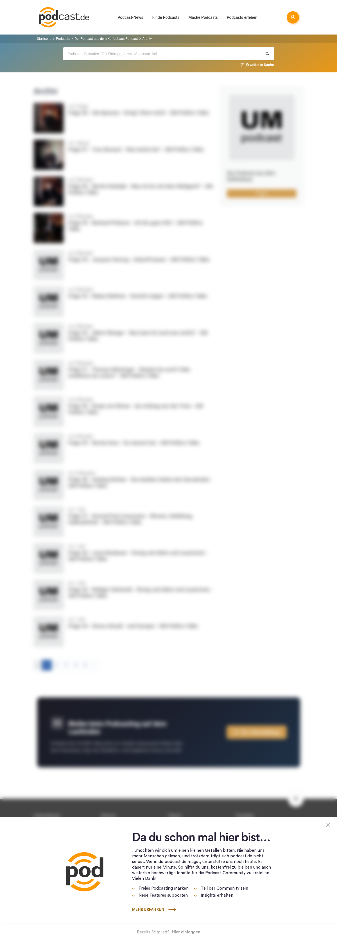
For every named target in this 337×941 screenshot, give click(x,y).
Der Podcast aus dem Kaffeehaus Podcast (106, 39)
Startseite (44, 39)
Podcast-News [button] (130, 17)
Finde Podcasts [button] (166, 17)
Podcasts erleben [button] (242, 17)
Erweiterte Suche (260, 65)
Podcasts (63, 39)
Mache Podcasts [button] (203, 17)
